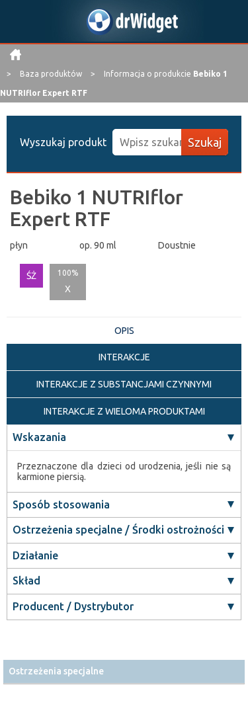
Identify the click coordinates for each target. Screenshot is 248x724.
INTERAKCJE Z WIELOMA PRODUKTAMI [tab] (124, 411)
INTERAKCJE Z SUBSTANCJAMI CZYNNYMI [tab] (124, 384)
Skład (26, 580)
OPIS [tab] (124, 330)
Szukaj (205, 142)
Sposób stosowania (61, 504)
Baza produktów (52, 73)
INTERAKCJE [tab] (124, 357)
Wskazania (39, 437)
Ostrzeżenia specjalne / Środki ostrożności (118, 530)
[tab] (124, 671)
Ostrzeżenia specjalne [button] (56, 671)
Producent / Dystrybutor (73, 606)
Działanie (35, 555)
